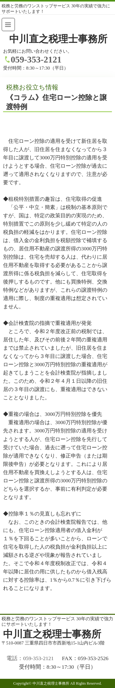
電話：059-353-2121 (30, 658)
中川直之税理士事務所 (58, 39)
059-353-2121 (36, 59)
